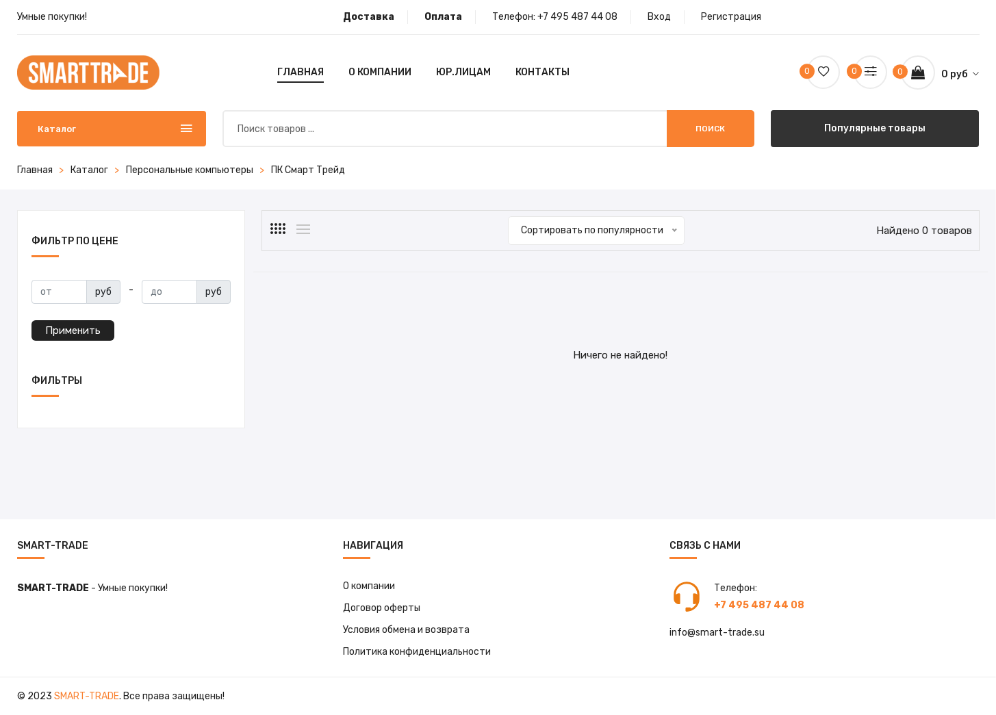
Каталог (89, 170)
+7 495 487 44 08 (577, 17)
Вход (659, 17)
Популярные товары (875, 128)
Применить (73, 330)
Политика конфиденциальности (417, 652)
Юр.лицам (463, 72)
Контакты (542, 72)
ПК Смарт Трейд (308, 170)
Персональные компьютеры (189, 170)
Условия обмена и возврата (406, 630)
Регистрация (731, 17)
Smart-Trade (86, 696)
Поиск (710, 128)
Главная (300, 72)
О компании (379, 72)
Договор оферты (382, 608)
